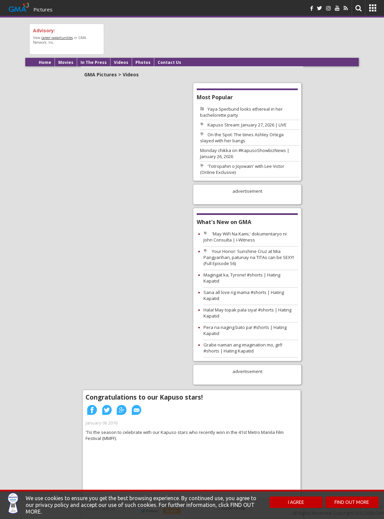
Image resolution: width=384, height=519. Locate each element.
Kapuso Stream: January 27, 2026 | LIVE (247, 125)
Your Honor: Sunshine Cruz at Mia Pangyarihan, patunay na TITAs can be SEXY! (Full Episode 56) (248, 257)
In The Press (94, 62)
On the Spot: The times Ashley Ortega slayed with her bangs (242, 138)
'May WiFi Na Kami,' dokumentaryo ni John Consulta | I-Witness (245, 237)
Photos (143, 62)
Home (45, 62)
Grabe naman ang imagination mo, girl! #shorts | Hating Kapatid (242, 348)
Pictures (43, 9)
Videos (121, 62)
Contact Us (169, 62)
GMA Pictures (100, 74)
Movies (65, 62)
